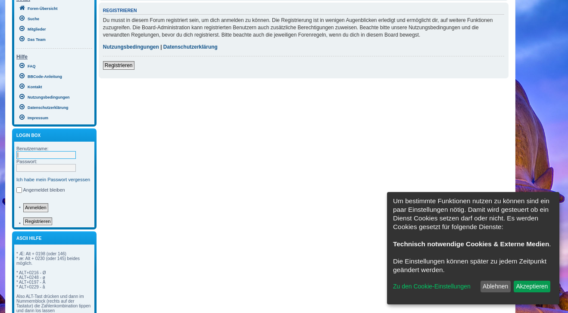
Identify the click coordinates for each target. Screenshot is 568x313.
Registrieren (37, 221)
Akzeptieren (532, 286)
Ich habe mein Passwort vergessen (53, 179)
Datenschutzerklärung (190, 47)
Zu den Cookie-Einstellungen (432, 286)
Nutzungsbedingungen (131, 47)
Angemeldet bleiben (44, 189)
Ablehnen (495, 286)
